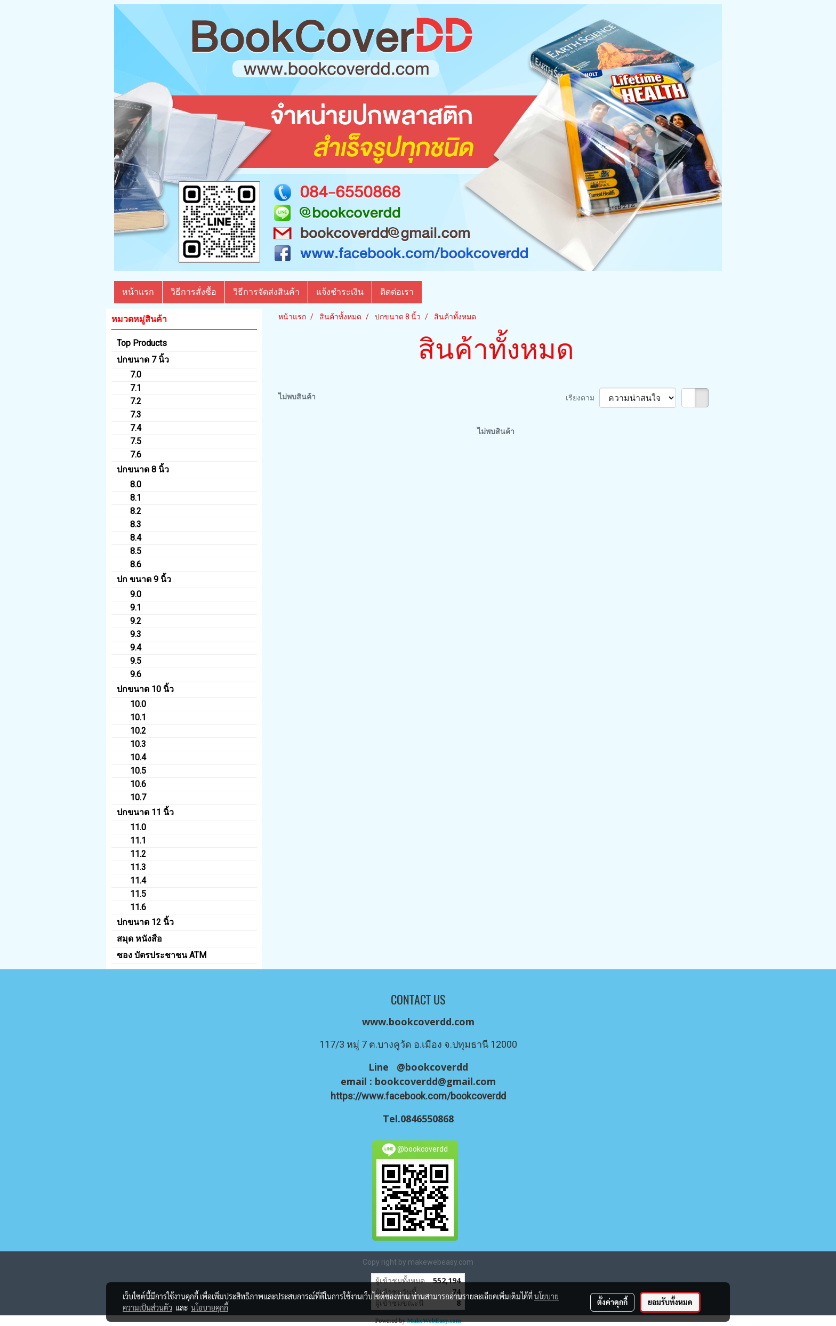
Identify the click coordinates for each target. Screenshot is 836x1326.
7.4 (135, 428)
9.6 (135, 674)
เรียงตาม (582, 397)
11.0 (138, 827)
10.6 (138, 784)
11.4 (138, 880)
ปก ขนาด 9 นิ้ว (144, 579)
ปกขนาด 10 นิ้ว (145, 689)
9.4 (135, 647)
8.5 (135, 551)
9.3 (135, 634)
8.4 (135, 538)
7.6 (135, 454)
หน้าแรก (138, 291)
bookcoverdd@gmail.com (435, 1081)
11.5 (138, 894)
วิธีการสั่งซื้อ (193, 291)
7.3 (135, 414)
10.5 (138, 771)
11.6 (138, 907)
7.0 (135, 374)
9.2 (135, 621)
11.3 (138, 867)
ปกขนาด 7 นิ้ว (143, 360)
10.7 (138, 797)
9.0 (135, 594)
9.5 (135, 661)
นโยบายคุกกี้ (209, 1307)
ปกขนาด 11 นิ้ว (145, 812)
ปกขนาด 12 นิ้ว (145, 922)
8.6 (135, 564)
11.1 (138, 840)
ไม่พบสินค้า (297, 396)
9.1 (135, 607)
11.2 (138, 854)
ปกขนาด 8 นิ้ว (143, 469)
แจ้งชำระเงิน (340, 291)
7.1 (135, 388)
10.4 (138, 757)
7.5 (135, 441)
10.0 (138, 704)
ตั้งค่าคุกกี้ (612, 1302)
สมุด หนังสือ (139, 939)
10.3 (138, 744)
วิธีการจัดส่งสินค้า (266, 291)
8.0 (135, 484)
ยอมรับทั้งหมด (670, 1302)
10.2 (138, 731)
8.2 (135, 511)
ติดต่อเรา (397, 291)
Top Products (142, 343)
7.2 (135, 401)
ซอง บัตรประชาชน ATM (161, 955)
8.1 (135, 498)
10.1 (138, 717)
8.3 (135, 524)
